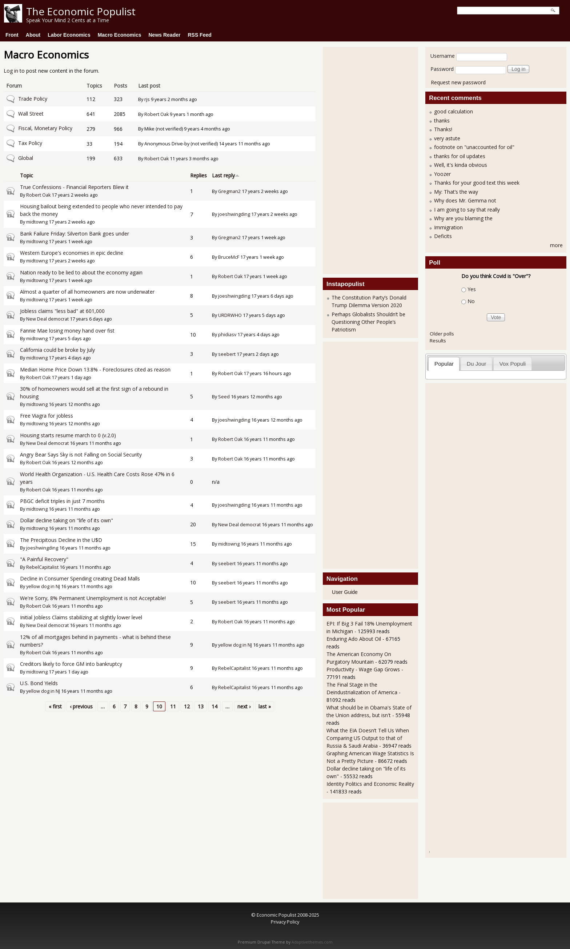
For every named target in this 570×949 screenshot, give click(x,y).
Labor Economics (69, 35)
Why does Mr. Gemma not (465, 200)
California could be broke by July (57, 349)
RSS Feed (199, 35)
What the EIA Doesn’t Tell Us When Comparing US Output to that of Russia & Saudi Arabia (367, 738)
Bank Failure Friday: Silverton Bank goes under (74, 233)
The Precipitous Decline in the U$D (61, 539)
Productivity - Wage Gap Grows (363, 669)
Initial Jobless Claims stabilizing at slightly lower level (81, 617)
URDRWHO (230, 315)
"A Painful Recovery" (44, 559)
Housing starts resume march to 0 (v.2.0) (68, 435)
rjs (147, 99)
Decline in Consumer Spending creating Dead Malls (80, 578)
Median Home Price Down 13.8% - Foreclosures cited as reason (95, 369)
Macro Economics (119, 35)
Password (442, 68)
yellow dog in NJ (43, 586)
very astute (447, 138)
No (471, 301)
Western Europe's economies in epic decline (71, 252)
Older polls (442, 333)
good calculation (453, 111)
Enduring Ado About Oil (353, 638)
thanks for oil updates (459, 156)
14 (214, 706)
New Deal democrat (47, 319)
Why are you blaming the (463, 218)
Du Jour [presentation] (476, 364)
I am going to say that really (467, 209)
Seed (224, 397)
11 (173, 706)
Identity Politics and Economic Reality (370, 783)
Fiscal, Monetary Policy (45, 128)
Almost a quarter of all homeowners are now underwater (87, 291)
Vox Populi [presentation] (512, 364)
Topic (26, 175)
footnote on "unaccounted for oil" (474, 147)
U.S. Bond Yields (39, 683)
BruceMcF (228, 257)
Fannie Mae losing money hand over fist (67, 330)
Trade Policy (32, 98)
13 (201, 706)
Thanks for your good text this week (476, 182)
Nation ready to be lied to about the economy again (81, 272)
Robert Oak (156, 114)
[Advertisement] (355, 160)
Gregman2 (229, 191)
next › (243, 706)
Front (12, 35)
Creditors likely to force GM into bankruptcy (71, 663)
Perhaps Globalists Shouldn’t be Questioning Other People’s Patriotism (368, 322)
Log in (11, 70)
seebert (227, 354)
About (33, 35)
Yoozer (442, 173)
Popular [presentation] (444, 364)
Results (438, 340)
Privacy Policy (285, 921)
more (556, 245)
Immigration (448, 227)
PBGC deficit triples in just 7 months (62, 501)
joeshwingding (234, 214)
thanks (442, 120)
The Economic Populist (81, 11)
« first (55, 706)
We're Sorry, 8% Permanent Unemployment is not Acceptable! (93, 598)
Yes (471, 289)
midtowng (37, 222)
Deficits (443, 236)
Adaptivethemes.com (312, 942)
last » (264, 706)
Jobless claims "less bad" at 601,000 (62, 310)
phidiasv (227, 334)
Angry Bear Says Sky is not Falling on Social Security (81, 454)
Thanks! (443, 129)
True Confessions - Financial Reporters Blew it (74, 187)
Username (442, 55)
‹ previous (81, 706)
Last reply (226, 175)
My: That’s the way (456, 191)
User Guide (345, 592)
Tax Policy (30, 143)
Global (25, 157)
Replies (198, 175)
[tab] (443, 363)
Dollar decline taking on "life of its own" (66, 520)
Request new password (458, 82)
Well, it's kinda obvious (460, 164)
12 (187, 706)
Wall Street (31, 113)
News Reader (165, 35)
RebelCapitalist (42, 567)
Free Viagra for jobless (46, 415)
